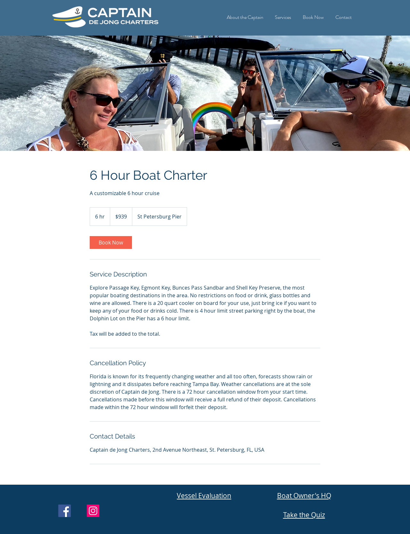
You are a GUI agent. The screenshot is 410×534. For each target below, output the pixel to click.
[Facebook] (64, 511)
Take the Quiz (304, 514)
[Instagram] (93, 511)
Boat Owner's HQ (304, 495)
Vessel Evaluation (204, 495)
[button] (245, 14)
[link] (111, 242)
